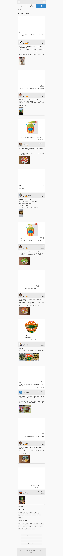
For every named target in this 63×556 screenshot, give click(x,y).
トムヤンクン (28, 528)
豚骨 (43, 32)
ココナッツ (30, 526)
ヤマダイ (20, 517)
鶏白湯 (41, 526)
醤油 (43, 86)
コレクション (31, 5)
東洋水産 (25, 512)
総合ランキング (21, 506)
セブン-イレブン (28, 515)
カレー (43, 434)
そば (34, 523)
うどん (27, 523)
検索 (21, 5)
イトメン (34, 515)
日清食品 (20, 512)
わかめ (41, 86)
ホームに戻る (31, 543)
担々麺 (43, 185)
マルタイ (38, 515)
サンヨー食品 (21, 515)
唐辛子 (23, 528)
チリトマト (25, 526)
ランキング (41, 5)
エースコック (42, 31)
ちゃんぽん (36, 526)
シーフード (41, 523)
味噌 (38, 286)
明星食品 (36, 512)
